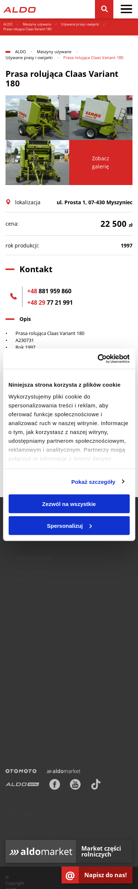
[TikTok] (96, 785)
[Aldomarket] (63, 772)
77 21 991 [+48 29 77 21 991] (50, 302)
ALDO (8, 24)
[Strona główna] (19, 9)
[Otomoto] (21, 772)
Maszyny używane (37, 24)
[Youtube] (75, 785)
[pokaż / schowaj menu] (126, 9)
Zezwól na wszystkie (69, 504)
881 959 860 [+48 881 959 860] (49, 291)
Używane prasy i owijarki (80, 24)
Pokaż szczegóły (93, 481)
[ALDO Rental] (22, 785)
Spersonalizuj (69, 525)
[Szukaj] (104, 9)
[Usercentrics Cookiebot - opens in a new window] (98, 358)
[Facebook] (54, 785)
